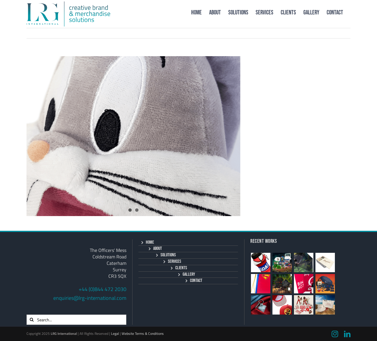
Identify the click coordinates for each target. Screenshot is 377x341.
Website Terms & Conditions (143, 333)
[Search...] (76, 320)
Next (339, 33)
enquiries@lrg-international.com (89, 298)
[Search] (32, 320)
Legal (115, 333)
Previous (316, 33)
